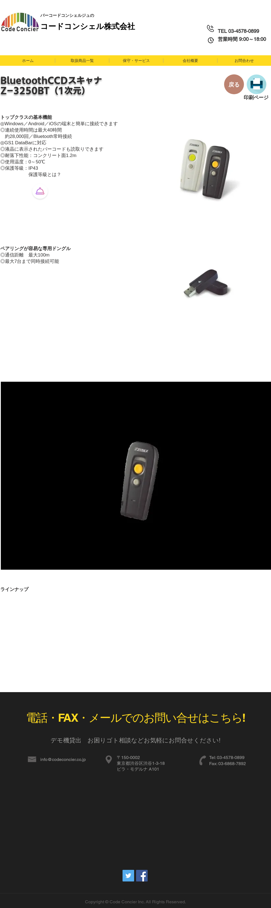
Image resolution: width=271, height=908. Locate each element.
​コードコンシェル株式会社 (87, 26)
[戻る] (234, 84)
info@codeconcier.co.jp (63, 759)
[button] (82, 60)
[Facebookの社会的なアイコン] (142, 875)
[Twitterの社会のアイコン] (128, 875)
